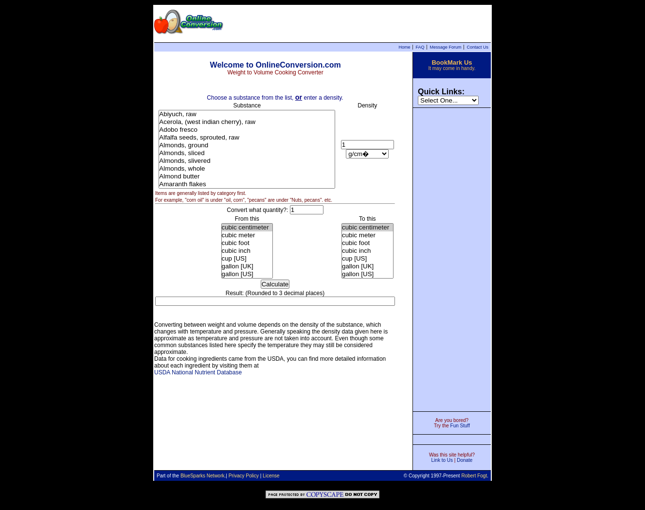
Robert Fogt (474, 475)
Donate (464, 460)
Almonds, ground (247, 145)
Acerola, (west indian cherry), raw (247, 122)
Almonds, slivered (247, 161)
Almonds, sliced (247, 153)
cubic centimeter (247, 227)
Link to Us (442, 460)
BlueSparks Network (202, 475)
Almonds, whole (247, 169)
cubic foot (247, 243)
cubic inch (247, 251)
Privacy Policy (244, 475)
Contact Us (477, 47)
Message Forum (445, 47)
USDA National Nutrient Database (198, 372)
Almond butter (247, 176)
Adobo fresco (247, 130)
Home (404, 47)
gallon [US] (247, 274)
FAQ (419, 47)
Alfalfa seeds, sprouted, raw (247, 137)
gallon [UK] (247, 266)
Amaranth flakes (247, 184)
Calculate (275, 284)
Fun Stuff (460, 425)
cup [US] (247, 259)
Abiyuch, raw (247, 114)
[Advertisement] (452, 258)
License (271, 475)
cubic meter (247, 235)
